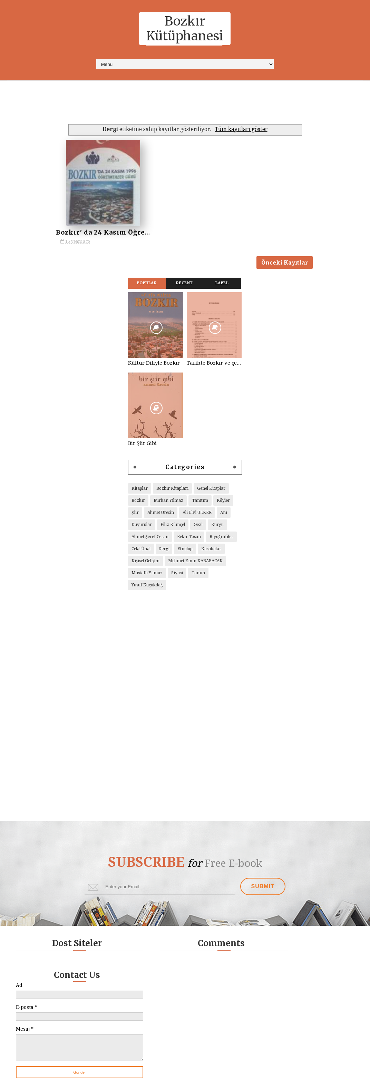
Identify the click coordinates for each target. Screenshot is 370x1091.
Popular (147, 284)
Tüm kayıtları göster (241, 129)
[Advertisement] (182, 105)
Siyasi (177, 574)
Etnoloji (185, 550)
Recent (184, 284)
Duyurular (142, 526)
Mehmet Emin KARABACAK (195, 562)
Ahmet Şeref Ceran (150, 538)
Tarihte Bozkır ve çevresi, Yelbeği (214, 364)
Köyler (223, 502)
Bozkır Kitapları (172, 490)
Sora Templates (167, 1082)
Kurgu (217, 526)
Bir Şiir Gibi (142, 445)
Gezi (198, 526)
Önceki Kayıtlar (284, 263)
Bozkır (138, 502)
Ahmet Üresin (160, 514)
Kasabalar (211, 550)
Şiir (135, 514)
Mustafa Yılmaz (147, 574)
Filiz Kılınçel (172, 526)
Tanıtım (200, 502)
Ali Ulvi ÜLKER (197, 514)
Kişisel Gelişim (145, 562)
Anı (223, 514)
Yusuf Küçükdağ (147, 586)
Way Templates (231, 1082)
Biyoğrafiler (221, 538)
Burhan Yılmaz (168, 502)
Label (222, 284)
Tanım (198, 574)
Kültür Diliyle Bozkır (154, 364)
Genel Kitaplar (211, 490)
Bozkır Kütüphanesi (184, 28)
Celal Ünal (141, 550)
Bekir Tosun (189, 538)
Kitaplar (140, 490)
